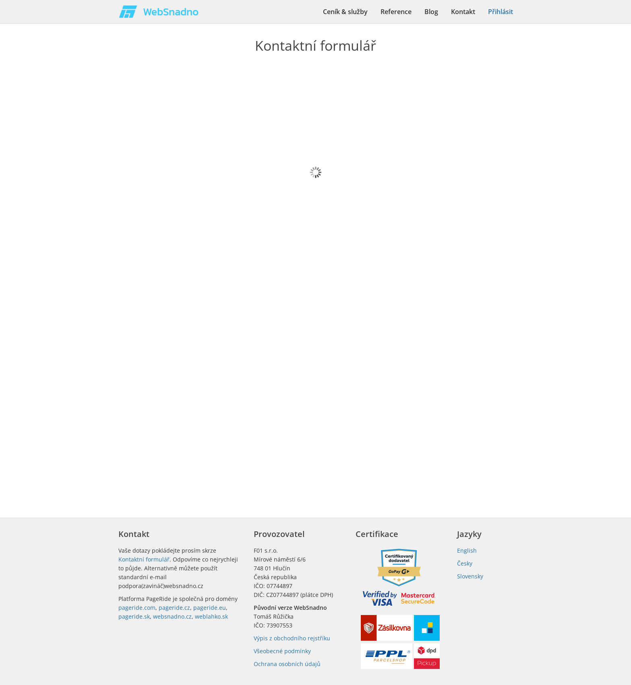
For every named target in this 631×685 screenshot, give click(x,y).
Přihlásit (500, 11)
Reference (396, 11)
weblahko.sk (211, 616)
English (467, 550)
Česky (464, 563)
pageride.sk (134, 616)
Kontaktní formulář (144, 559)
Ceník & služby (345, 11)
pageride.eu (209, 607)
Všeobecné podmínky (282, 651)
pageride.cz (174, 607)
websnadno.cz (172, 616)
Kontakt (463, 11)
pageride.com (136, 607)
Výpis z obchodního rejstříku (292, 638)
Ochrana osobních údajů (287, 664)
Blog (431, 11)
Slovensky (470, 576)
